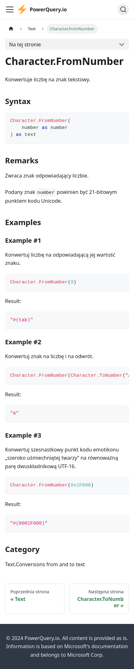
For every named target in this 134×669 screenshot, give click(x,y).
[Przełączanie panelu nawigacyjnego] (10, 9)
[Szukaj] (123, 9)
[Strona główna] (11, 29)
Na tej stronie (25, 44)
